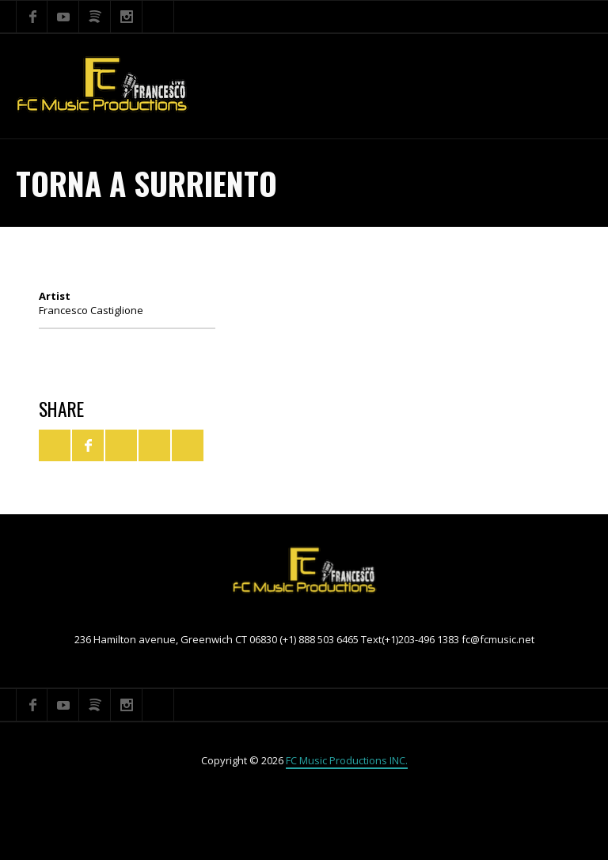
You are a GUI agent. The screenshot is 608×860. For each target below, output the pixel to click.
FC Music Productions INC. (347, 760)
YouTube (63, 16)
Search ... (158, 16)
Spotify (95, 16)
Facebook (32, 16)
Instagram (126, 16)
